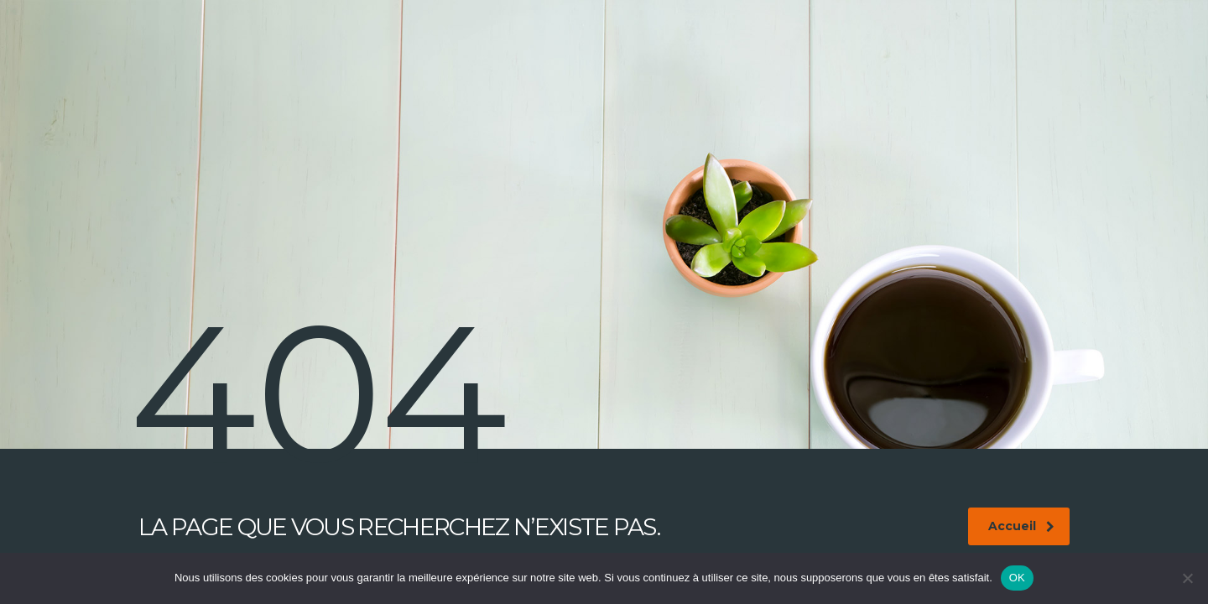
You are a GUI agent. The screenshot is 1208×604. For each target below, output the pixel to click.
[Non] (1187, 578)
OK (1017, 577)
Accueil (1021, 526)
